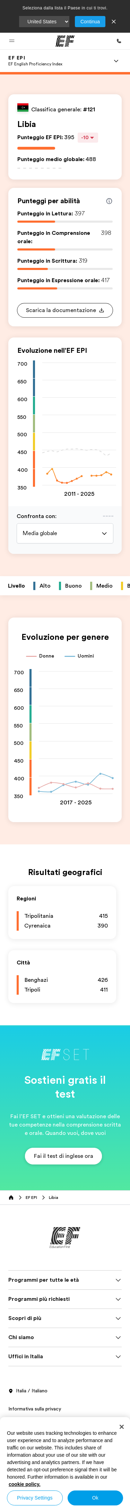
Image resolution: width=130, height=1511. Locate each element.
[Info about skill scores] (109, 201)
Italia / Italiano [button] (27, 1252)
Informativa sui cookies (34, 1300)
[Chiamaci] (119, 41)
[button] (11, 41)
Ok (95, 1498)
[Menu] (116, 60)
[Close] (121, 1426)
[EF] (65, 41)
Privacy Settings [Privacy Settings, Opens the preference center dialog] (35, 1498)
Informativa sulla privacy (34, 1269)
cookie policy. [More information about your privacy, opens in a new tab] (25, 1484)
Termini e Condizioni (30, 1285)
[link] (35, 61)
